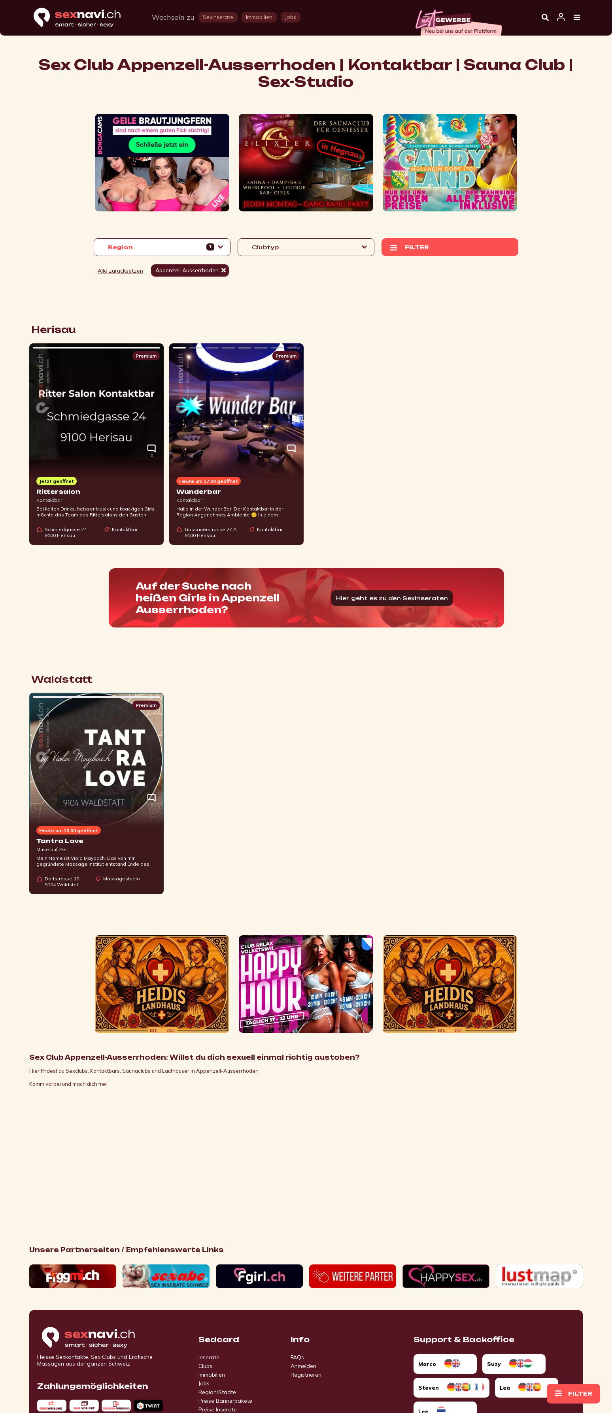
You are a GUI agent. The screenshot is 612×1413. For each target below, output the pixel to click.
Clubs (205, 1366)
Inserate (208, 1357)
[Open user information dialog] (561, 17)
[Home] (84, 18)
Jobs (204, 1383)
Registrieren (306, 1374)
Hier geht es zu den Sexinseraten (392, 598)
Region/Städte (217, 1392)
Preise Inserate (217, 1409)
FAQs (297, 1357)
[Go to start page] (102, 1338)
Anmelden (303, 1366)
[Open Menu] (577, 18)
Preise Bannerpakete (225, 1400)
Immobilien (211, 1374)
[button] (162, 247)
